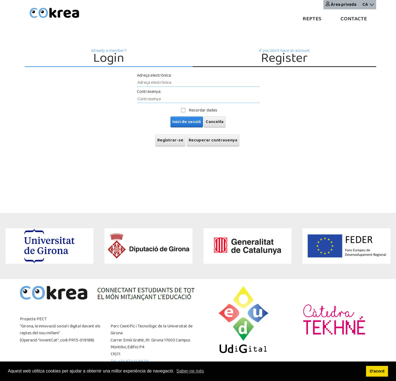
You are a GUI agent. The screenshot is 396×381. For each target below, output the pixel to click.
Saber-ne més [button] (190, 371)
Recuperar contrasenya (213, 140)
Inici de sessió (186, 121)
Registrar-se (170, 140)
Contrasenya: (149, 91)
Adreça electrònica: (154, 75)
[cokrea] (54, 13)
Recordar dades (203, 110)
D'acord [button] (377, 371)
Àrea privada (341, 4)
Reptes (311, 18)
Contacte (353, 18)
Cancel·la (215, 121)
